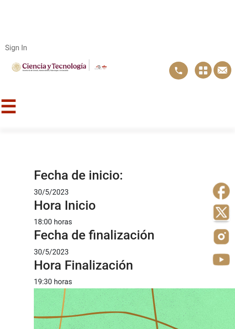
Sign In (16, 47)
